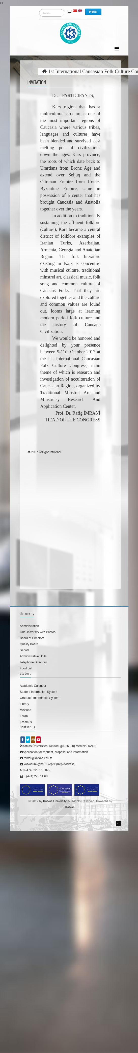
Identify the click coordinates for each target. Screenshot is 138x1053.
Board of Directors (32, 638)
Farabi (24, 716)
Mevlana (25, 710)
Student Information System (38, 692)
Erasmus (26, 722)
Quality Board (29, 644)
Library (24, 704)
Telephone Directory (33, 662)
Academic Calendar (33, 686)
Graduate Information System (40, 698)
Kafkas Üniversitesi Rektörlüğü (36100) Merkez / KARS (58, 746)
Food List (26, 668)
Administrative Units (33, 656)
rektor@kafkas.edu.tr (36, 758)
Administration (29, 626)
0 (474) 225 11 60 (34, 776)
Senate (25, 650)
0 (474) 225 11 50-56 (35, 770)
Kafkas (69, 807)
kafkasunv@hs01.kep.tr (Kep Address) (47, 764)
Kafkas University (54, 801)
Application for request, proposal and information (54, 752)
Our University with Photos (38, 632)
